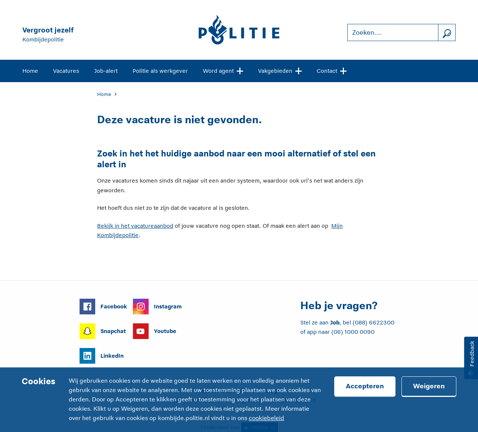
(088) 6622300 (373, 322)
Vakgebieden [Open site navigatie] (280, 70)
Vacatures (66, 70)
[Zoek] (446, 32)
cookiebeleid (266, 418)
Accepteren (365, 386)
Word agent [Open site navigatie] (223, 70)
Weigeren (429, 386)
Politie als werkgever (160, 70)
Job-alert (106, 70)
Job (334, 322)
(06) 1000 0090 (353, 331)
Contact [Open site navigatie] (332, 70)
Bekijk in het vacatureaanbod (135, 225)
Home (30, 70)
